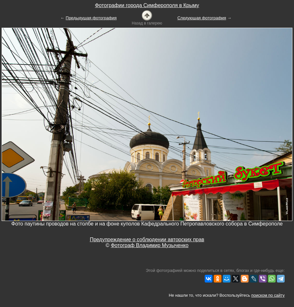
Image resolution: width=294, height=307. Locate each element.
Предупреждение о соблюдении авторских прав (147, 239)
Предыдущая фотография (91, 17)
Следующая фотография (201, 17)
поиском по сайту (268, 295)
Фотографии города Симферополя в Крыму (147, 5)
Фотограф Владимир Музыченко (150, 245)
